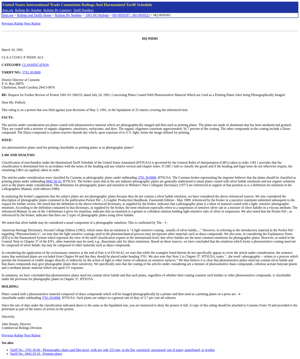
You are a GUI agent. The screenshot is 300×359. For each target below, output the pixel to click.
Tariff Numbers (83, 10)
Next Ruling (32, 23)
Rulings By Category (58, 10)
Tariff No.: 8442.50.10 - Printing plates (36, 353)
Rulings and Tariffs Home (34, 15)
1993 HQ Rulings (97, 15)
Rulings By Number (28, 10)
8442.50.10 (53, 181)
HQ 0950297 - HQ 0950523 (131, 15)
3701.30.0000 (31, 72)
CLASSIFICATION (35, 65)
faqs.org (7, 10)
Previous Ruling (12, 23)
